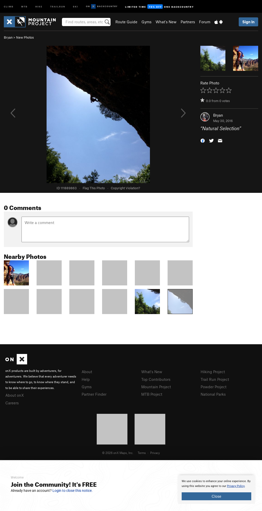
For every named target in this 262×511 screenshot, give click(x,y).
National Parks (213, 394)
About (87, 371)
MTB (24, 6)
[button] (202, 140)
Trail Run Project (215, 379)
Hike (38, 6)
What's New (166, 21)
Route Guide (126, 21)
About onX (14, 395)
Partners (188, 21)
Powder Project (213, 386)
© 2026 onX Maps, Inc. (117, 452)
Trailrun (57, 6)
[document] (216, 489)
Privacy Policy (236, 486)
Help (86, 379)
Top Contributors (155, 379)
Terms (142, 452)
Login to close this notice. (72, 490)
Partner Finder (94, 394)
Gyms (146, 21)
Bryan (8, 37)
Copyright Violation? (125, 188)
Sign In (248, 21)
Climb (9, 6)
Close (216, 496)
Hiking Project (213, 371)
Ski (75, 6)
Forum (204, 21)
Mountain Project (156, 386)
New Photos (25, 37)
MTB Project (151, 394)
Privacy (155, 452)
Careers (12, 403)
